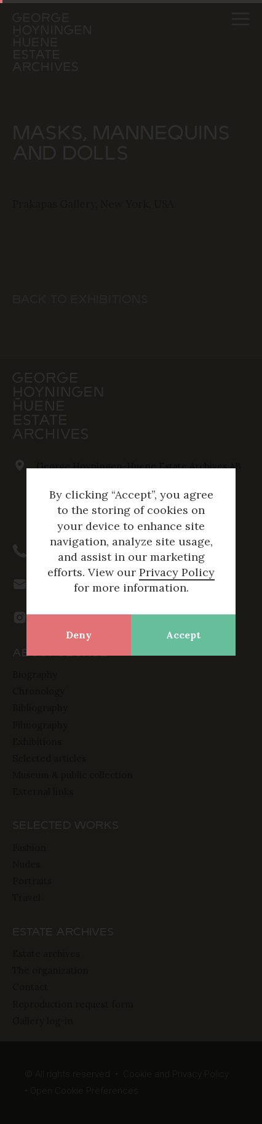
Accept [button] (183, 635)
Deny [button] (79, 635)
